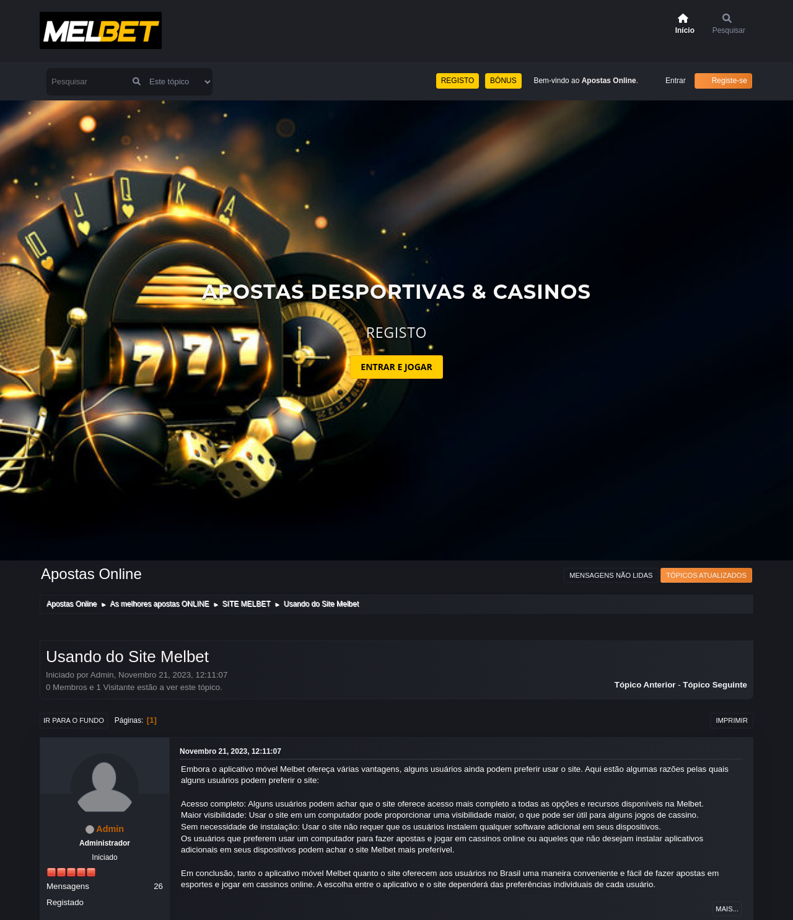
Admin (110, 829)
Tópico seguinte (715, 684)
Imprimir (732, 720)
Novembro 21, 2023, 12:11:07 (230, 751)
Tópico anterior (645, 684)
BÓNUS (503, 80)
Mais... (727, 909)
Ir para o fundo (73, 720)
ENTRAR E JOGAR (396, 367)
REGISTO (458, 80)
